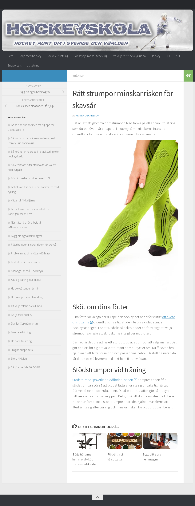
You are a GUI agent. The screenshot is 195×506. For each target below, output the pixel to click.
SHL (168, 56)
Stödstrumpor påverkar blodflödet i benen (104, 380)
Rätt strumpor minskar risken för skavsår (34, 244)
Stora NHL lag (19, 358)
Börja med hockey (30, 56)
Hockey (155, 56)
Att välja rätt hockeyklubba (129, 56)
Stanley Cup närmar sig (24, 323)
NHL (178, 56)
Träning (78, 76)
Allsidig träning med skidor (26, 279)
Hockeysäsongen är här (25, 288)
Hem (10, 56)
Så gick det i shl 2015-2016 (25, 367)
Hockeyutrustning (57, 56)
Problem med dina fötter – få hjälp (30, 253)
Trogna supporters (22, 350)
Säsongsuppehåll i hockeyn (27, 271)
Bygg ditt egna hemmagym (26, 236)
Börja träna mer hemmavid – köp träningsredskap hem (85, 459)
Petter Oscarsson (87, 115)
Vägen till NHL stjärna (23, 200)
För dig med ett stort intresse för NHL (32, 178)
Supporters (14, 65)
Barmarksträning (21, 332)
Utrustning (33, 65)
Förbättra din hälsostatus (25, 262)
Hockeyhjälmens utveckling (90, 56)
